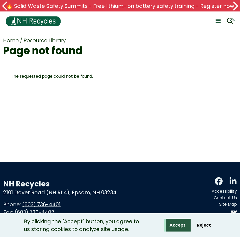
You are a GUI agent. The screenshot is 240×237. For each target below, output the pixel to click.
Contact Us (225, 198)
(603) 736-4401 (41, 204)
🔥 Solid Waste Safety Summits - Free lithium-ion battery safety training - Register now (120, 6)
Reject (204, 226)
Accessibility (224, 191)
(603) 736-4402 (34, 212)
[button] (5, 6)
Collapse (232, 21)
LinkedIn (233, 181)
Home (11, 40)
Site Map (228, 204)
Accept (177, 226)
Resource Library (45, 40)
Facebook (219, 181)
